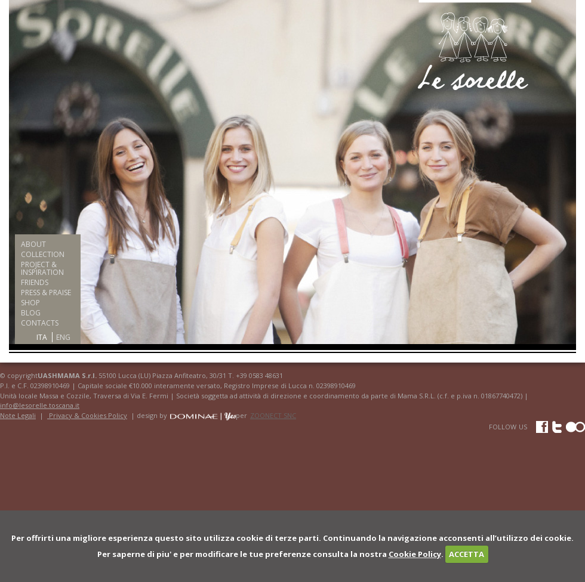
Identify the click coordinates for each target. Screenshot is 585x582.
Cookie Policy (415, 554)
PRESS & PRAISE (46, 292)
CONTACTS (40, 323)
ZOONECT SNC (273, 415)
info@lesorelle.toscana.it (39, 405)
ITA (41, 337)
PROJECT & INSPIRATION (42, 268)
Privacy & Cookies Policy (87, 415)
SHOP (30, 303)
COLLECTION (42, 254)
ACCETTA (466, 554)
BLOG (31, 313)
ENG (63, 337)
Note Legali (18, 415)
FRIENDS (34, 282)
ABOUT (33, 244)
